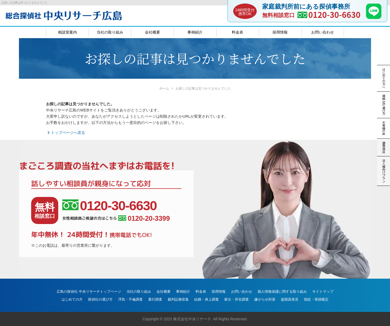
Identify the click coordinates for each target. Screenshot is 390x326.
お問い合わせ (322, 32)
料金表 (237, 32)
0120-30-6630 (334, 14)
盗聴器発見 (289, 299)
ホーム (164, 88)
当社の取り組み (110, 32)
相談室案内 (67, 32)
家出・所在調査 (236, 299)
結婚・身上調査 (206, 299)
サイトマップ (322, 291)
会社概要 (152, 32)
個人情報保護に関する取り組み (282, 291)
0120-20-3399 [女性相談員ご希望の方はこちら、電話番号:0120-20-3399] (144, 218)
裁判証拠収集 (178, 299)
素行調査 (155, 299)
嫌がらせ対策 (264, 299)
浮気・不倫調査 (130, 299)
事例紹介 (195, 32)
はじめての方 (72, 299)
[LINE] (374, 17)
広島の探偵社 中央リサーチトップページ (89, 291)
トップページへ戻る (65, 132)
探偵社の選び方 (100, 299)
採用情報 (280, 32)
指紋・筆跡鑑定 (316, 299)
